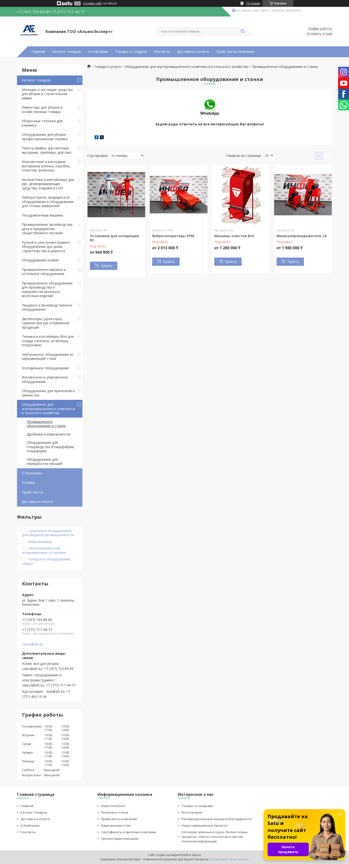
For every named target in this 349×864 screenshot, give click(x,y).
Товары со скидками (197, 806)
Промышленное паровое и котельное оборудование (44, 271)
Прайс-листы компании (119, 819)
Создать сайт (92, 3)
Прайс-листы (32, 492)
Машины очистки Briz (234, 236)
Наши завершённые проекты (205, 825)
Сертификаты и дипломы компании (128, 832)
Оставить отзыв (319, 33)
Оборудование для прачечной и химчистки (48, 392)
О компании (98, 51)
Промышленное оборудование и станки (46, 423)
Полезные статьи (114, 812)
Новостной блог (113, 806)
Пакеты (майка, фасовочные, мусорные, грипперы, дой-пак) (46, 150)
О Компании (32, 473)
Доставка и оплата (193, 51)
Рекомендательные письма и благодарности (217, 819)
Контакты (162, 51)
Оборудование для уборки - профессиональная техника (45, 136)
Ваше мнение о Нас (116, 825)
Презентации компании (119, 838)
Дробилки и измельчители (48, 434)
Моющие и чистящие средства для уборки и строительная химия (47, 93)
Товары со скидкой (131, 51)
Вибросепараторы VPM (173, 236)
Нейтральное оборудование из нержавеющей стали (47, 356)
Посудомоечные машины (42, 215)
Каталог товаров (66, 51)
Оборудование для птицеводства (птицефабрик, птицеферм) (51, 446)
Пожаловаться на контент (230, 859)
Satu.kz (196, 855)
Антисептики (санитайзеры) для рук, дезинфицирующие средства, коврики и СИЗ (48, 183)
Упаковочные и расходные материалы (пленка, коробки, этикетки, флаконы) (46, 165)
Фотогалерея (192, 812)
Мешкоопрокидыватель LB (302, 236)
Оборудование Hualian (40, 260)
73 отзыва (253, 3)
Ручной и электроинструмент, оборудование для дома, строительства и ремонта (46, 246)
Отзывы (28, 482)
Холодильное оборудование (45, 368)
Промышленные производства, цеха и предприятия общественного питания (47, 228)
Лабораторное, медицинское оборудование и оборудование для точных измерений (48, 201)
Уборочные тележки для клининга (42, 123)
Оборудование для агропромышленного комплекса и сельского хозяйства (48, 408)
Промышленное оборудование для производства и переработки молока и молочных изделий (47, 289)
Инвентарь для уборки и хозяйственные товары (42, 109)
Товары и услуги (107, 67)
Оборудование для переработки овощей (44, 461)
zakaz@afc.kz (32, 644)
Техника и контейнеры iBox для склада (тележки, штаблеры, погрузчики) (48, 340)
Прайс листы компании (235, 51)
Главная (38, 51)
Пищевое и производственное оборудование (47, 307)
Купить (106, 265)
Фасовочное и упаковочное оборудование (45, 379)
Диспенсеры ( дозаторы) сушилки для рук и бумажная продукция (45, 323)
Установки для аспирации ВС (114, 238)
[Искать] (242, 31)
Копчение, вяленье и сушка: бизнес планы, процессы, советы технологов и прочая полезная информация (215, 836)
